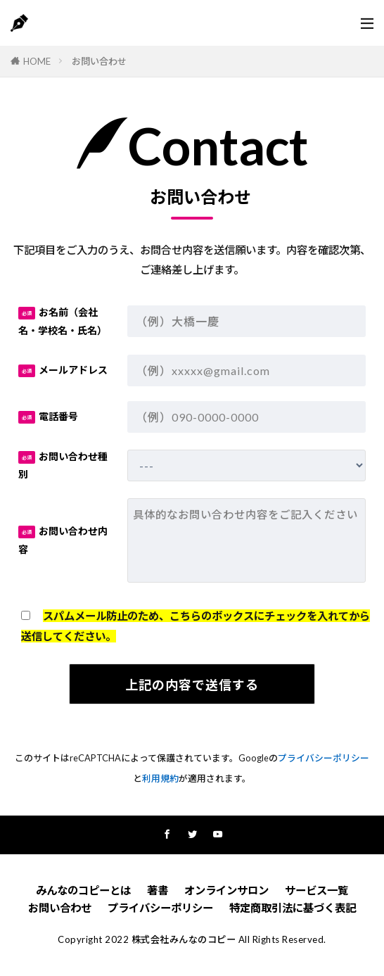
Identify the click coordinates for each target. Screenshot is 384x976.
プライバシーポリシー (323, 757)
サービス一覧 (316, 890)
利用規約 (160, 778)
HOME (37, 61)
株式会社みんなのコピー (184, 939)
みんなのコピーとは (83, 890)
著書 (157, 890)
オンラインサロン (226, 890)
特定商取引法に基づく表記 (292, 907)
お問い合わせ (99, 61)
